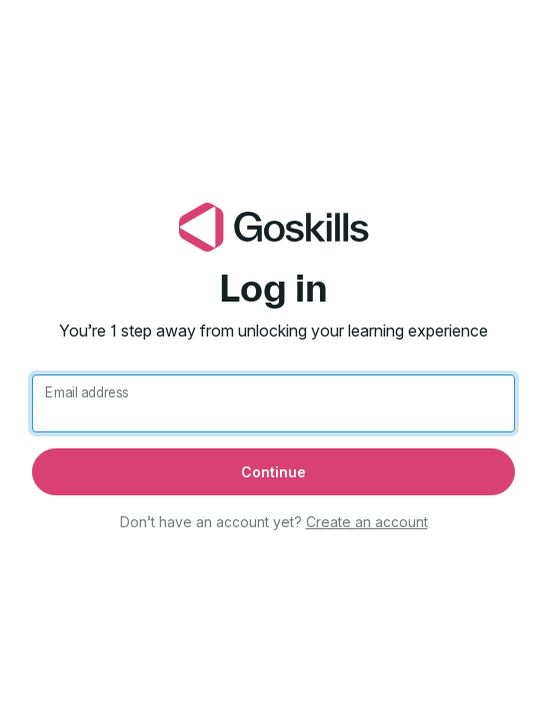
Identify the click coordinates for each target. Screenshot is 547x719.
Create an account (367, 521)
